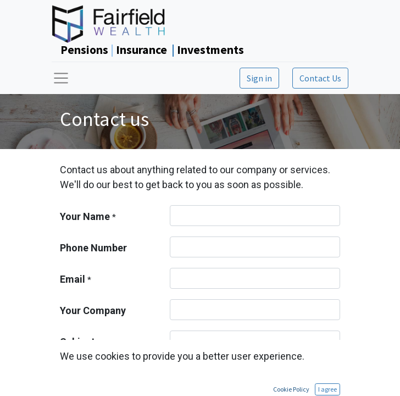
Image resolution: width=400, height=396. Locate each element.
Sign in (259, 78)
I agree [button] (327, 389)
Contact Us (320, 78)
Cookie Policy (291, 389)
